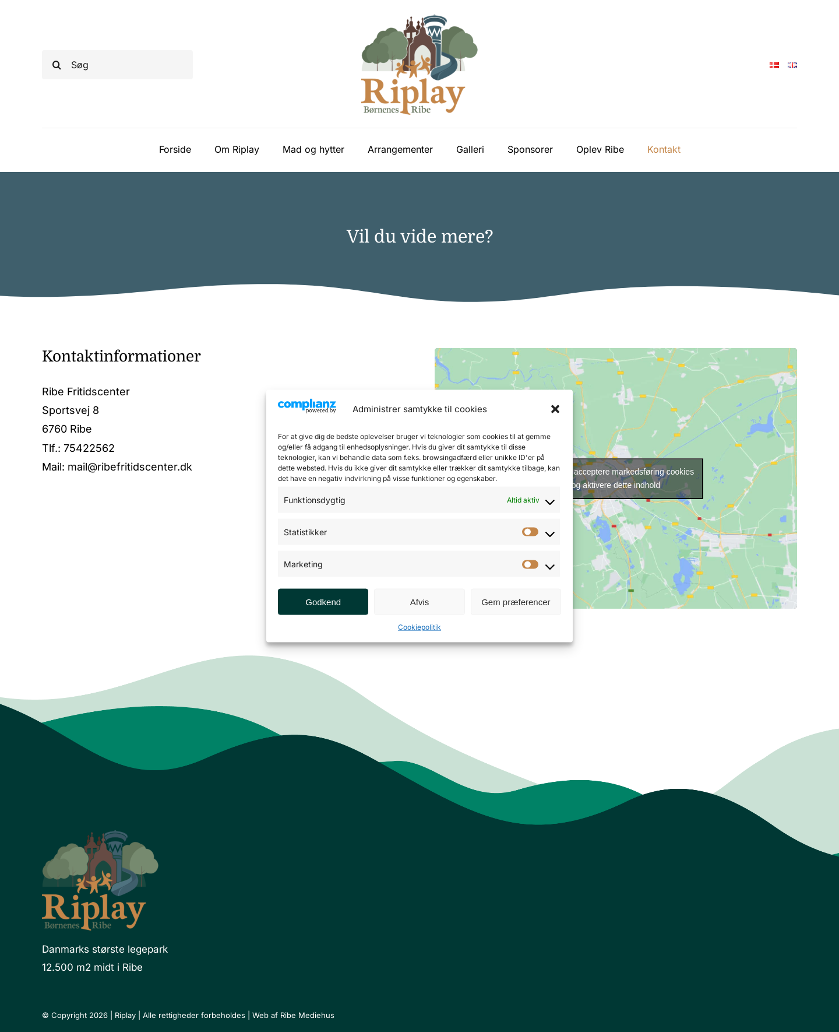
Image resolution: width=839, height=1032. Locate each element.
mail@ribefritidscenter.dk (130, 467)
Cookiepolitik (419, 627)
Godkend (323, 601)
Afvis (419, 601)
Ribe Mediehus (307, 1015)
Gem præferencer (515, 601)
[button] (555, 409)
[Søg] (117, 64)
